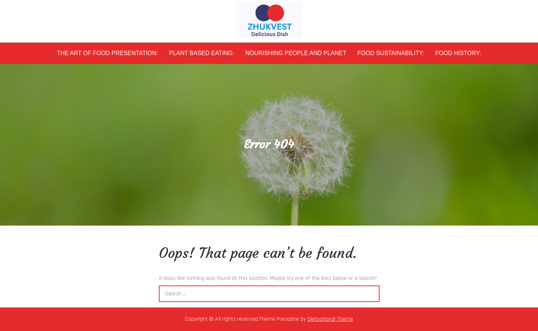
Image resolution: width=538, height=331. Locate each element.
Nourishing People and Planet (295, 53)
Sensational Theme (330, 319)
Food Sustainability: (390, 53)
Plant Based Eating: (201, 53)
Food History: (458, 53)
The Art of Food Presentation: (107, 53)
